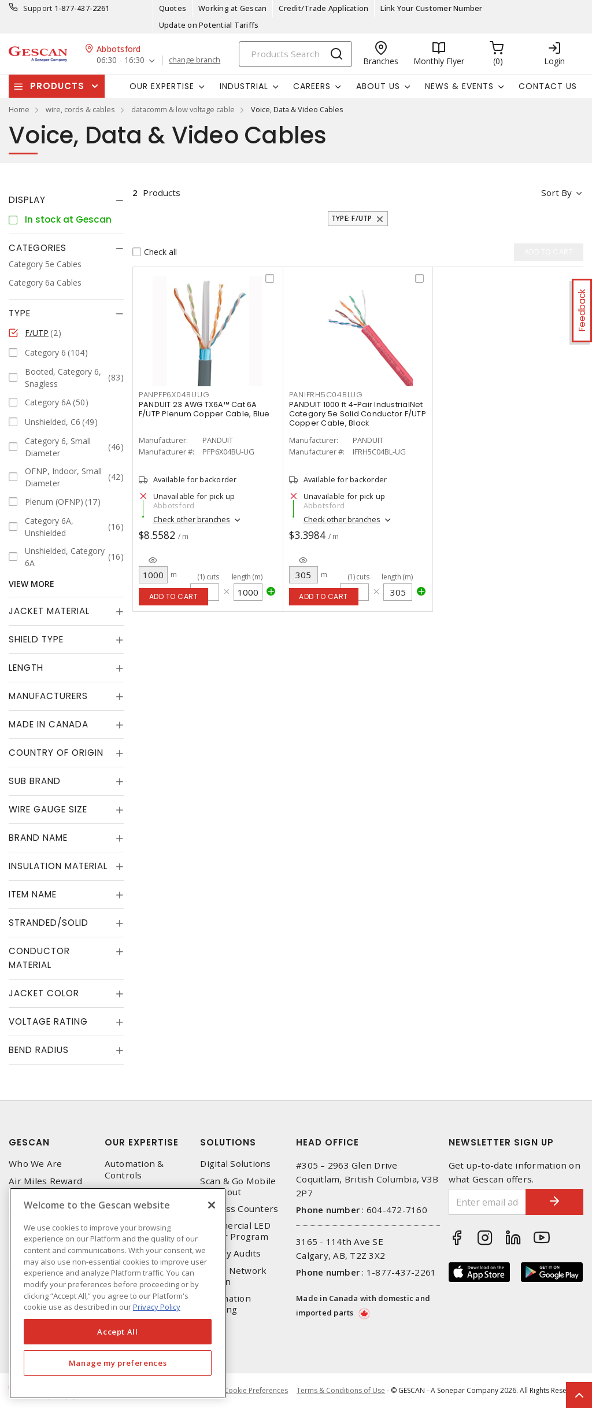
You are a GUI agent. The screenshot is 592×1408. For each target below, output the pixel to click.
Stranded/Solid (48, 923)
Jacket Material (49, 611)
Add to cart (173, 596)
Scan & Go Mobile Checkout (238, 1187)
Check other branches (191, 519)
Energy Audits (230, 1253)
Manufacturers (48, 696)
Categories (37, 248)
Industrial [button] (244, 86)
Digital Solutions (235, 1163)
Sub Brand (35, 781)
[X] (211, 1205)
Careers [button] (312, 86)
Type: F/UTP (351, 218)
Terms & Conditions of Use (341, 1390)
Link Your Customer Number (431, 8)
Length (26, 667)
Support (38, 8)
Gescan (29, 1142)
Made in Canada (48, 724)
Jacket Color (44, 993)
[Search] (295, 54)
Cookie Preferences (256, 1390)
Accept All (117, 1331)
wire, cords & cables (80, 109)
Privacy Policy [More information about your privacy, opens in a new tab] (156, 1307)
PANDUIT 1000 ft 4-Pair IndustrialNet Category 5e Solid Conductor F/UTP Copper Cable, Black (357, 414)
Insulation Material (58, 866)
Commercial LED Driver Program (235, 1231)
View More (31, 583)
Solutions (228, 1142)
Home (19, 109)
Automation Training (225, 1304)
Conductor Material (39, 958)
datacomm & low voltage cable (183, 109)
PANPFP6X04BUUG (174, 395)
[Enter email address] (488, 1202)
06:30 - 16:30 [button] (121, 60)
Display (27, 200)
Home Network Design (233, 1276)
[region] (117, 1293)
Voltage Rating (48, 1021)
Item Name (33, 894)
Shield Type (36, 639)
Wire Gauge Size (48, 809)
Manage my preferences (118, 1363)
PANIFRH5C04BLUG (326, 395)
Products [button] (57, 86)
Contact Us (548, 86)
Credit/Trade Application (323, 8)
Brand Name (38, 838)
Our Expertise (142, 1142)
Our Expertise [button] (162, 86)
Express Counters (239, 1208)
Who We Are (35, 1163)
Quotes (173, 8)
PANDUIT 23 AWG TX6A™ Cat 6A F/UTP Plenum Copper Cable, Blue (204, 409)
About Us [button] (378, 86)
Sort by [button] (556, 192)
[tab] (66, 200)
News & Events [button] (459, 86)
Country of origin (56, 753)
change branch (194, 60)
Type (20, 313)
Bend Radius (39, 1050)
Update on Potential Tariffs (209, 25)
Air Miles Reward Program (45, 1187)
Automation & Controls (134, 1169)
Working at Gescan (232, 8)
